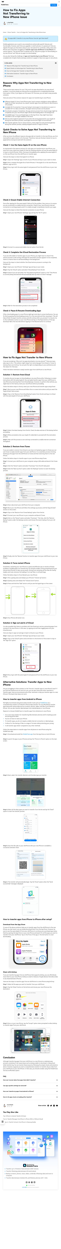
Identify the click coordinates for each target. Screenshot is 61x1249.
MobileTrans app (28, 734)
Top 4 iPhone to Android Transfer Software (14, 1116)
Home (4, 32)
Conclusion (10, 76)
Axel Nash (10, 22)
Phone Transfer (12, 32)
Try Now (53, 5)
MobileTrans (44, 703)
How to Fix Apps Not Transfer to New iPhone (20, 71)
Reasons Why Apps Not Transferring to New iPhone (22, 66)
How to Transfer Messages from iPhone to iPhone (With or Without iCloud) (23, 1119)
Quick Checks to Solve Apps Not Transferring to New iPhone (25, 68)
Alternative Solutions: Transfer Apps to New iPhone (22, 73)
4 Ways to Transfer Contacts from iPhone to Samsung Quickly (19, 1122)
